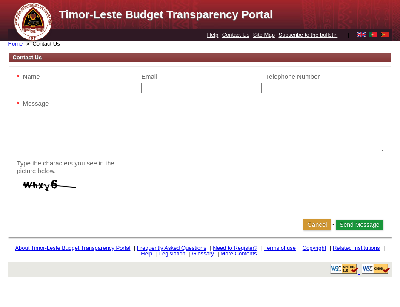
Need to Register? (235, 248)
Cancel (317, 224)
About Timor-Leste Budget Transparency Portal (72, 248)
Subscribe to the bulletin (308, 35)
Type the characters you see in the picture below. (65, 166)
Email (149, 76)
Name (28, 76)
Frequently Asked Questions (171, 248)
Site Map (264, 35)
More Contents (238, 253)
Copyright (314, 248)
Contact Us (235, 35)
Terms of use (280, 248)
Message (33, 103)
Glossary (203, 253)
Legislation (172, 253)
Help (213, 35)
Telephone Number (293, 76)
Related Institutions (356, 248)
